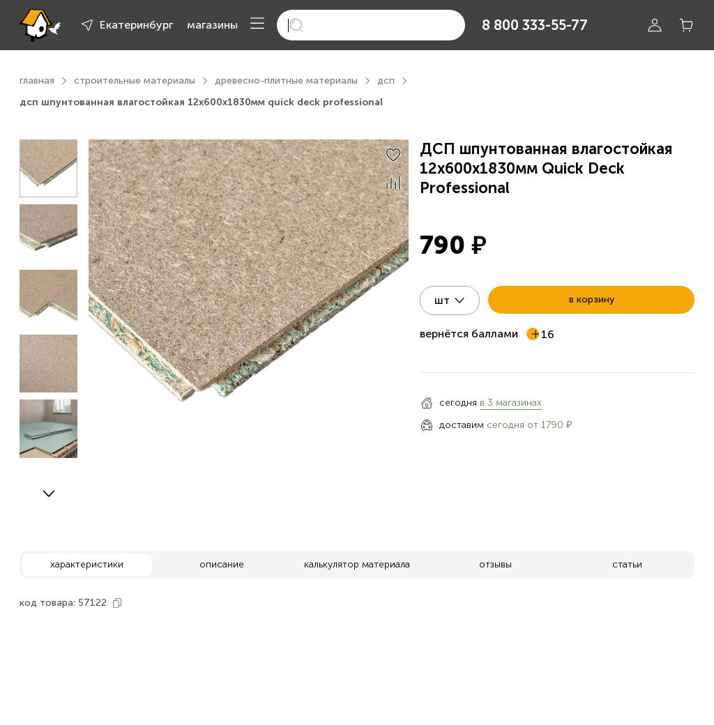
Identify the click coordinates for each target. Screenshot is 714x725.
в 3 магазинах (511, 403)
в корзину (591, 299)
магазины (212, 24)
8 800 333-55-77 (535, 25)
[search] (371, 25)
